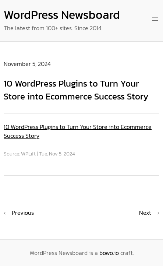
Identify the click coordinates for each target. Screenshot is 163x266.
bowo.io (109, 252)
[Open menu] (154, 19)
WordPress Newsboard (62, 15)
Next (145, 212)
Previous (23, 212)
